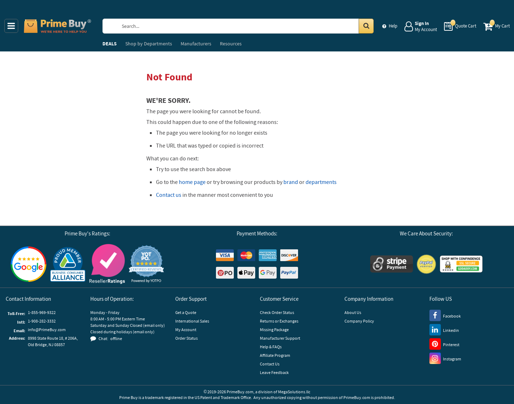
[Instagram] (445, 358)
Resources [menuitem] (231, 43)
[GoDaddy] (461, 264)
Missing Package (274, 329)
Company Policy (359, 321)
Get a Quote (185, 312)
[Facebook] (445, 315)
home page (192, 181)
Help (393, 26)
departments (321, 181)
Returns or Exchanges (279, 321)
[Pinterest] (444, 343)
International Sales (192, 321)
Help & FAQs (271, 346)
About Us (352, 312)
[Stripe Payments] (391, 264)
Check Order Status (277, 312)
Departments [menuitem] (148, 43)
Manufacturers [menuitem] (196, 43)
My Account (185, 329)
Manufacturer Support (280, 338)
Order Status (186, 338)
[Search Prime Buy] (245, 26)
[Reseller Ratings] (107, 264)
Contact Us (269, 363)
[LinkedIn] (444, 329)
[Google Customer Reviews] (28, 264)
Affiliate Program (275, 355)
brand (290, 181)
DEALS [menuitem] (109, 43)
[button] (146, 264)
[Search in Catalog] (366, 26)
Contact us (168, 194)
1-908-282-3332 (42, 321)
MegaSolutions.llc (294, 391)
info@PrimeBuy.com (47, 329)
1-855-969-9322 (42, 312)
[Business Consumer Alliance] (68, 264)
